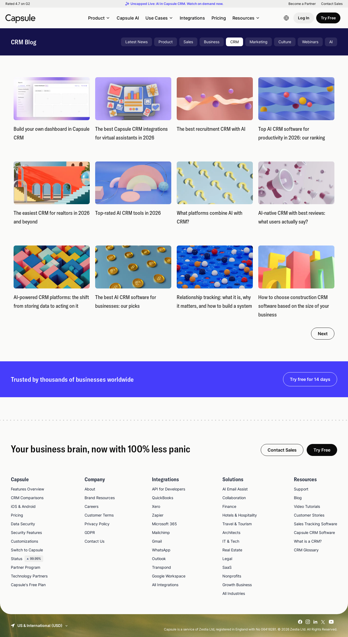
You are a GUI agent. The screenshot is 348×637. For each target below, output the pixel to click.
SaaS (227, 567)
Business (211, 41)
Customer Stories (309, 515)
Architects (231, 532)
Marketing (259, 41)
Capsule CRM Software (314, 532)
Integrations (192, 18)
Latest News (136, 41)
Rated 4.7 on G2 (17, 3)
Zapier (157, 515)
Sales (188, 41)
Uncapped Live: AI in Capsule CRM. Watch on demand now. (176, 3)
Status (27, 558)
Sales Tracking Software (315, 523)
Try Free (328, 17)
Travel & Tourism (237, 523)
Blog (298, 497)
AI (331, 41)
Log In (303, 17)
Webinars (310, 41)
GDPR (90, 532)
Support (301, 489)
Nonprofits (231, 576)
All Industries (233, 593)
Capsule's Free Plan (28, 584)
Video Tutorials (307, 506)
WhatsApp (161, 550)
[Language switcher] (286, 18)
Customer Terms (99, 515)
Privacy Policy (97, 523)
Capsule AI (128, 18)
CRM (234, 41)
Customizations (24, 541)
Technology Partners (29, 576)
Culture (284, 41)
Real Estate (232, 550)
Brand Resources (100, 497)
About (90, 489)
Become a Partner (302, 3)
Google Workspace (168, 576)
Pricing (219, 18)
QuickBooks (162, 497)
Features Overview (27, 489)
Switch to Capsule (27, 550)
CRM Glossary (306, 550)
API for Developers (168, 489)
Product (166, 41)
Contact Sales (332, 3)
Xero (156, 506)
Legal (227, 558)
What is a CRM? (308, 541)
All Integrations (165, 584)
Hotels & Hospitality (239, 515)
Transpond (161, 567)
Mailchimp (161, 532)
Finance (229, 506)
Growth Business (237, 584)
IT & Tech (230, 541)
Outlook (159, 558)
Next (323, 333)
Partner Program (25, 567)
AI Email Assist (235, 489)
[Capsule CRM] (20, 17)
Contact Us (94, 541)
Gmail (157, 541)
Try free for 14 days (310, 379)
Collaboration (234, 497)
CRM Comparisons (27, 497)
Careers (91, 506)
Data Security (23, 523)
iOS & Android (23, 506)
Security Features (26, 532)
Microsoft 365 (164, 523)
